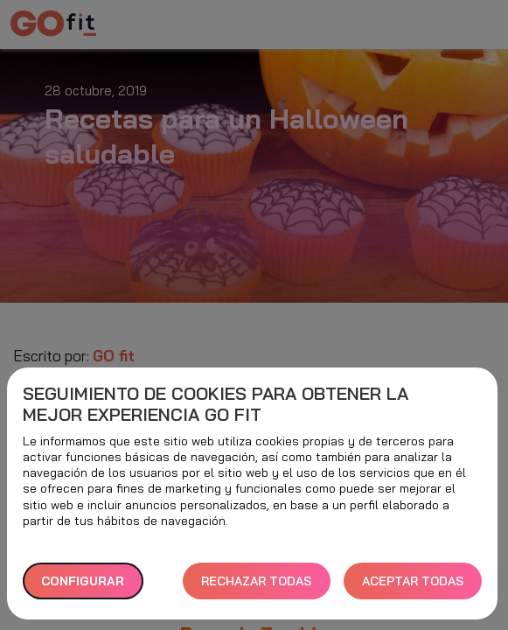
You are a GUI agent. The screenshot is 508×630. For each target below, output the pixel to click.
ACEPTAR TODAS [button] (412, 581)
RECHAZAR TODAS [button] (256, 581)
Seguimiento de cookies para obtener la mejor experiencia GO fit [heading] (215, 404)
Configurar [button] (82, 581)
